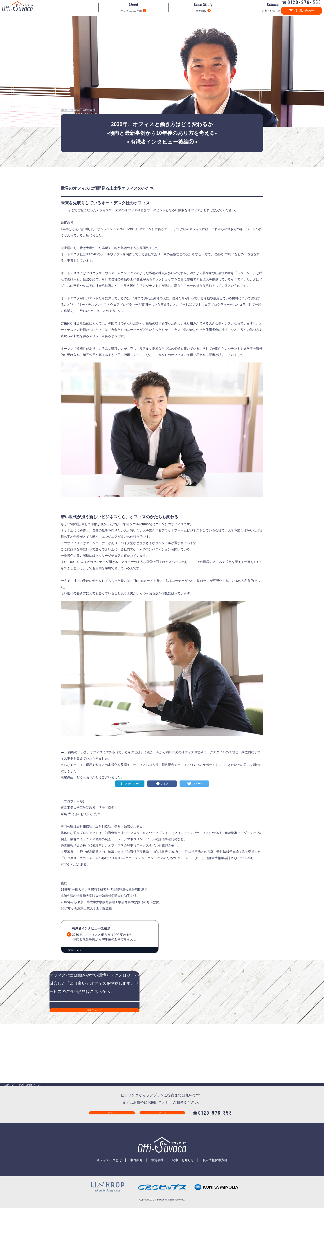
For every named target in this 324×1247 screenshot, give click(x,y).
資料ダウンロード (112, 1165)
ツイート (198, 783)
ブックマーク (133, 783)
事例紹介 (187, 13)
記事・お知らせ (245, 13)
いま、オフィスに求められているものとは (110, 752)
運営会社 (157, 1212)
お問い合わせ (297, 16)
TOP (6, 1133)
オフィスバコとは (129, 13)
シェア (164, 783)
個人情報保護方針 (214, 1212)
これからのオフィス (28, 1133)
